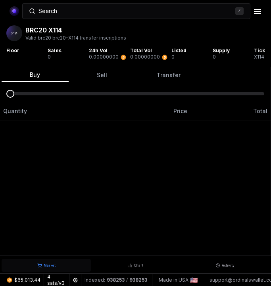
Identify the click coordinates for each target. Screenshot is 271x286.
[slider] (10, 94)
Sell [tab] (102, 75)
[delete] (257, 11)
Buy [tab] (35, 74)
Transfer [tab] (169, 75)
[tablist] (135, 75)
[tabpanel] (135, 161)
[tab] (46, 265)
